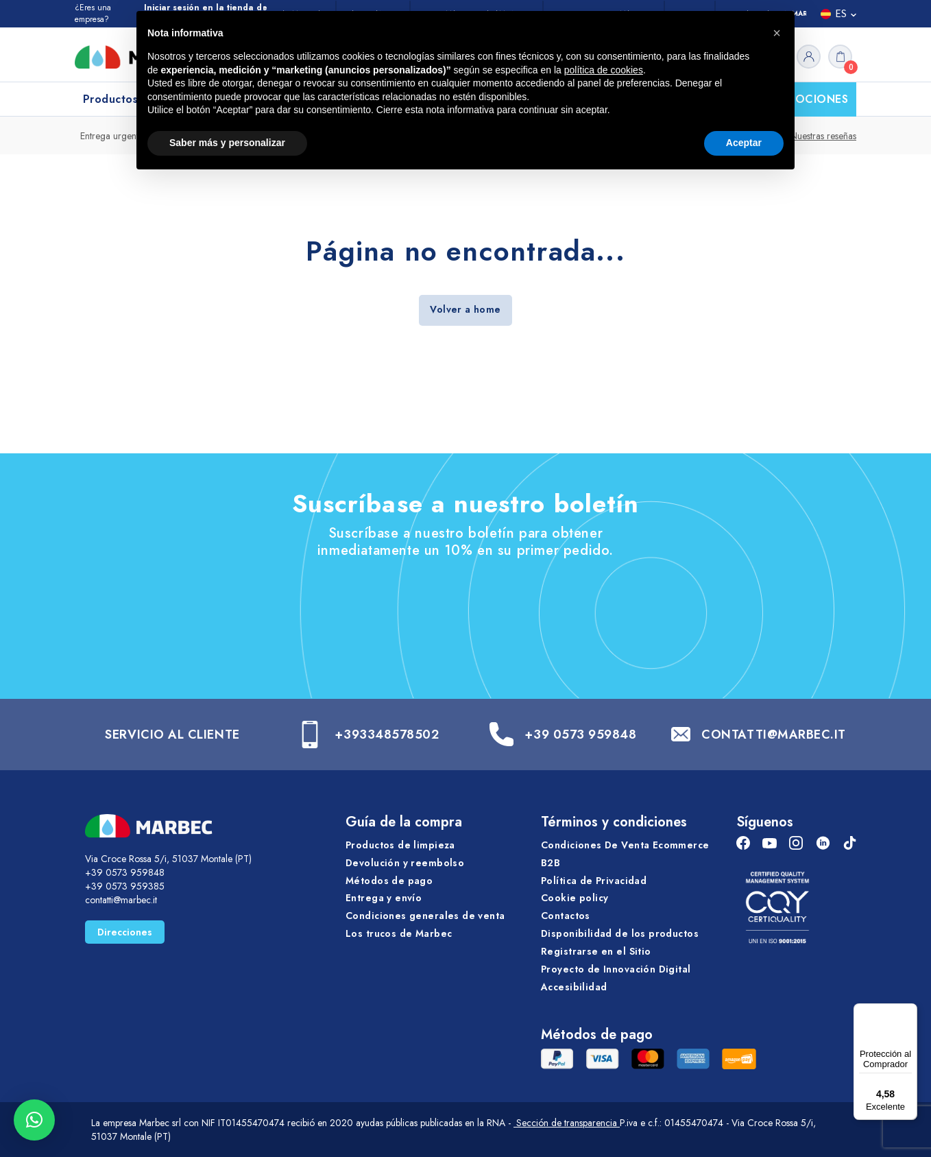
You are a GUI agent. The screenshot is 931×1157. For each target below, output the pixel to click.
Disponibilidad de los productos (620, 933)
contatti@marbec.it (121, 900)
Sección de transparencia (566, 1123)
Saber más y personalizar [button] (227, 142)
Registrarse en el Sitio (596, 951)
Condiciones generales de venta (425, 915)
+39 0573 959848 (580, 734)
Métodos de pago (389, 880)
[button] (34, 1120)
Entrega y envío (384, 898)
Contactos (565, 915)
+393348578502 (387, 734)
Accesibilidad (574, 987)
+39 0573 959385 (125, 886)
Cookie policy (574, 898)
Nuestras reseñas (823, 136)
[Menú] (909, 1011)
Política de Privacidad (593, 880)
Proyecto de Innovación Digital (616, 969)
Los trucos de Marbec (399, 933)
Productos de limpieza (400, 845)
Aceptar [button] (744, 142)
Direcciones (124, 932)
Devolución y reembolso (405, 863)
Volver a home (465, 309)
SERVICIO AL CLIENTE (172, 734)
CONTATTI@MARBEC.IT (773, 734)
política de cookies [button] (603, 69)
